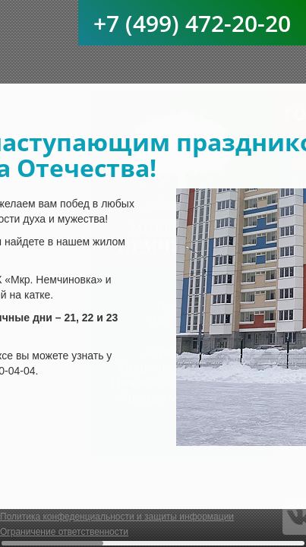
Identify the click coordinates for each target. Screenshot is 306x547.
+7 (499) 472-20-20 (192, 23)
